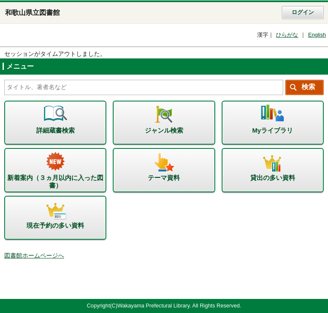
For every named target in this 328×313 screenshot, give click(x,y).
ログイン (303, 12)
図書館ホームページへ (34, 255)
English (317, 35)
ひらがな (287, 35)
